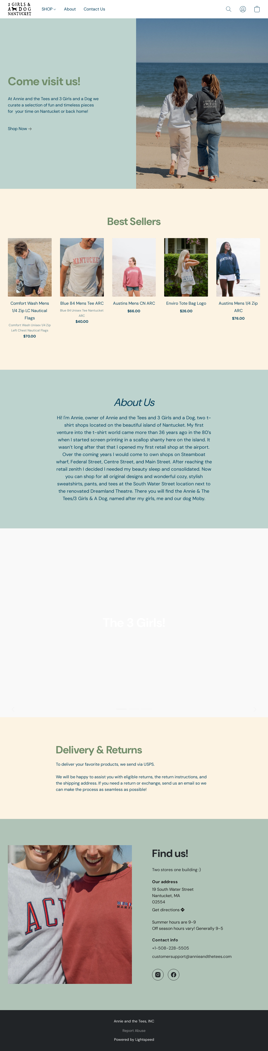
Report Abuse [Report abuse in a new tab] (134, 1030)
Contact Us (94, 9)
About (70, 9)
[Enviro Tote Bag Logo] (186, 291)
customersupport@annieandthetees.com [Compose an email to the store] (192, 956)
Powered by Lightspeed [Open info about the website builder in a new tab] (134, 1039)
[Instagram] (158, 974)
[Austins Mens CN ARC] (134, 291)
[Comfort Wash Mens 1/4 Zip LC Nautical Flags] (30, 291)
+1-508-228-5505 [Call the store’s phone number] (170, 948)
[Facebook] (173, 974)
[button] (19, 9)
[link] (21, 128)
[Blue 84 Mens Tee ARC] (82, 291)
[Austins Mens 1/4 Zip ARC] (238, 291)
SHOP (49, 9)
